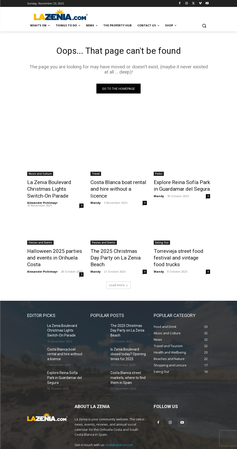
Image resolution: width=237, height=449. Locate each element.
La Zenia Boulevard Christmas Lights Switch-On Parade (55, 186)
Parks (158, 175)
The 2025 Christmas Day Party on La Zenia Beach (113, 245)
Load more (118, 267)
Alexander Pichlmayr (42, 194)
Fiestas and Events (40, 234)
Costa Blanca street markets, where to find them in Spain (125, 351)
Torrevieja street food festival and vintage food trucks (181, 245)
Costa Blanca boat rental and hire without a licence (117, 186)
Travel (96, 175)
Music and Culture (40, 175)
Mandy (95, 194)
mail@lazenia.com (119, 417)
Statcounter (9, 446)
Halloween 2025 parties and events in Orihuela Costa (53, 245)
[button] (204, 25)
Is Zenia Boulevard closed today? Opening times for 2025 (128, 330)
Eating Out (162, 234)
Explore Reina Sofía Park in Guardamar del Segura (178, 186)
